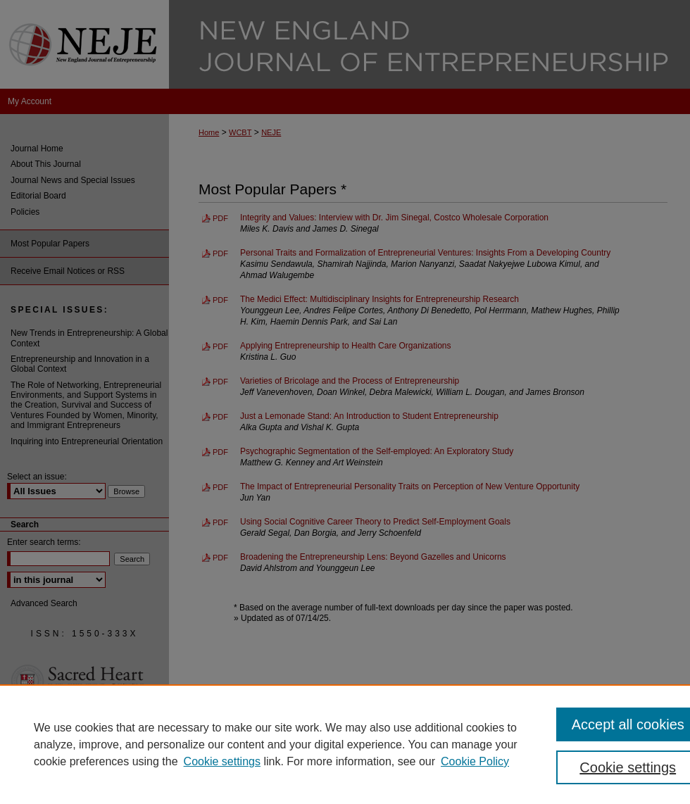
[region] (345, 744)
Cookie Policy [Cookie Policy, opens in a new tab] (475, 761)
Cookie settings (222, 761)
